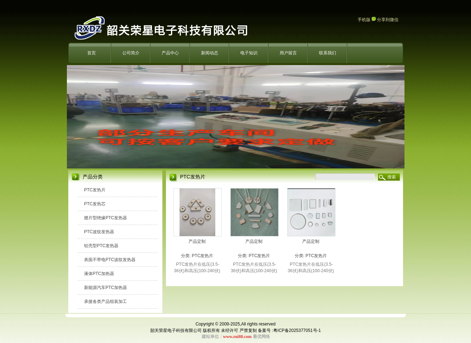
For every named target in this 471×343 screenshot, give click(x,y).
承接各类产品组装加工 (105, 301)
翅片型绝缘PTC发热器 (105, 217)
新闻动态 (209, 52)
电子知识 (248, 52)
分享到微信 (385, 19)
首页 (91, 52)
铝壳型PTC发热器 (101, 245)
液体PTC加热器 (99, 273)
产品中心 (170, 52)
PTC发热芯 (95, 203)
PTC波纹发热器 (99, 231)
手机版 (364, 19)
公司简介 (130, 52)
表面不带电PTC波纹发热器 (110, 259)
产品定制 (197, 241)
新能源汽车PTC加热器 (105, 287)
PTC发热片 (95, 189)
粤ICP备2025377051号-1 (297, 330)
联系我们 (327, 52)
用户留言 (288, 52)
